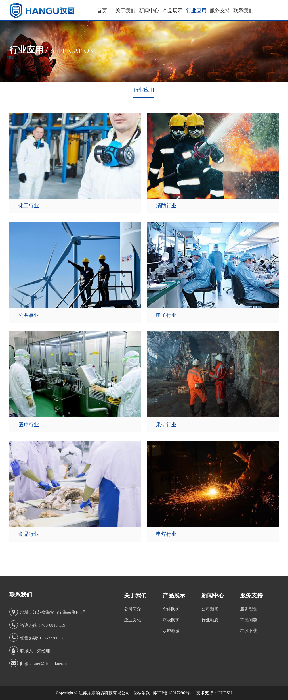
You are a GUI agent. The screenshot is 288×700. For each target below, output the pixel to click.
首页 (102, 10)
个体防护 (171, 609)
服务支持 (220, 10)
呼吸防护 (171, 620)
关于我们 (125, 10)
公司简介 (132, 609)
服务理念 (248, 609)
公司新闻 (209, 609)
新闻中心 (149, 10)
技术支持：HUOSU (214, 693)
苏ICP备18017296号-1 (173, 693)
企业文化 (132, 620)
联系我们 (243, 10)
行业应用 (196, 10)
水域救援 (171, 630)
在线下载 (248, 630)
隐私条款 (141, 693)
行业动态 (209, 620)
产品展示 (172, 10)
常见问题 (248, 620)
